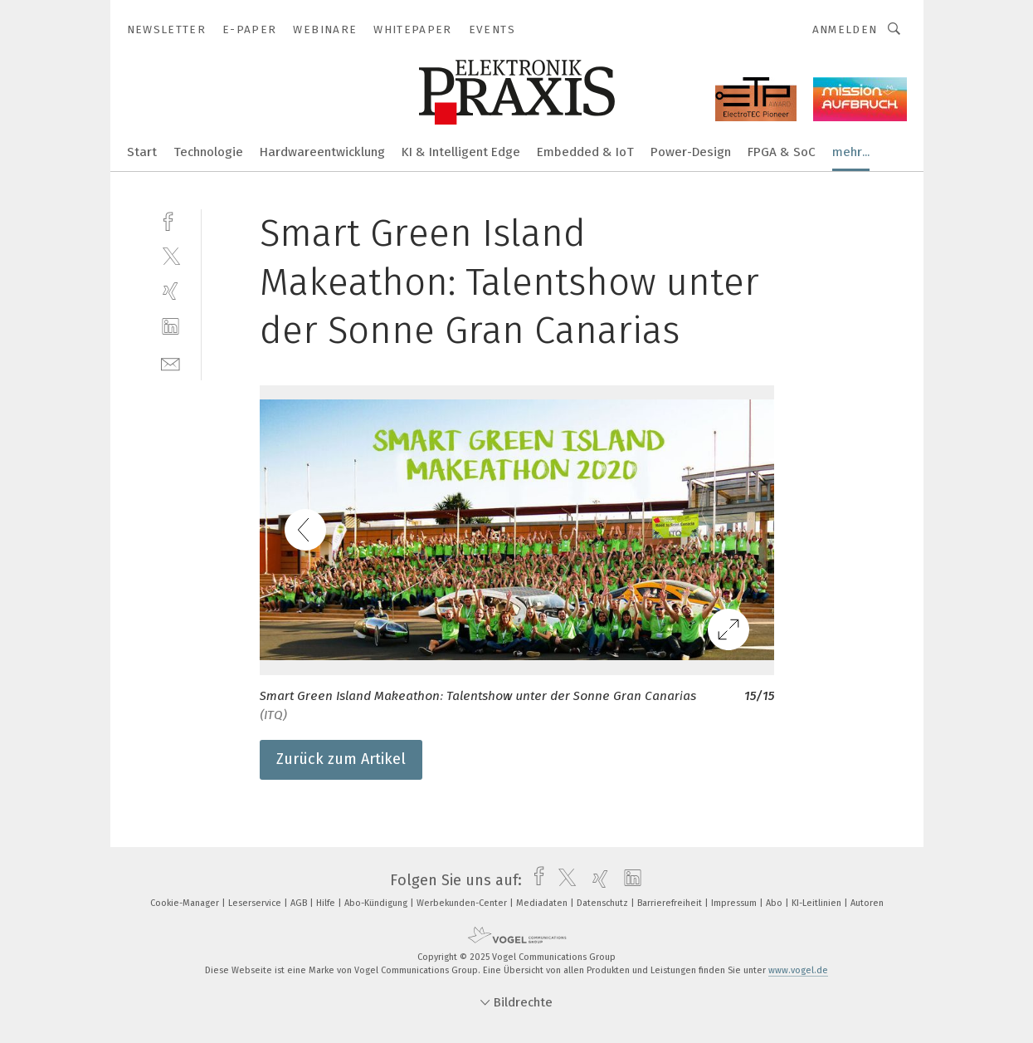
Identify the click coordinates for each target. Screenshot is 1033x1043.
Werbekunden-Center (463, 903)
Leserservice (256, 903)
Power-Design (690, 151)
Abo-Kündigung (377, 903)
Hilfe (327, 903)
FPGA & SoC (782, 151)
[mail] (170, 362)
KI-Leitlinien (818, 903)
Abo (775, 903)
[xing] (170, 291)
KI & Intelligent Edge (461, 151)
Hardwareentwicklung (322, 151)
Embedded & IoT (585, 151)
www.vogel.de (798, 970)
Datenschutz (604, 903)
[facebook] (170, 219)
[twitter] (170, 255)
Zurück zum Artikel (341, 759)
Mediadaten (543, 903)
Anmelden (845, 29)
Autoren (867, 903)
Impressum (735, 903)
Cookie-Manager (186, 903)
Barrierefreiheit (670, 903)
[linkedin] (170, 326)
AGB (299, 903)
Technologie (208, 151)
